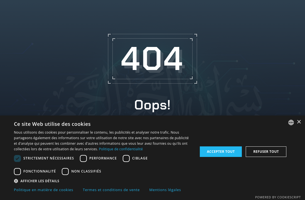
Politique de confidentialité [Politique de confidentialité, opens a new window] (121, 149)
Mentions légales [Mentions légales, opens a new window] (165, 189)
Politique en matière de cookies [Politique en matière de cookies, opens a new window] (43, 189)
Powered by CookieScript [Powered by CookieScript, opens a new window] (278, 197)
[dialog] (152, 158)
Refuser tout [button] (266, 151)
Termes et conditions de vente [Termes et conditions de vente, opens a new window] (111, 189)
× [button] (299, 122)
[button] (103, 181)
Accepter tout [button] (221, 151)
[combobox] (291, 122)
